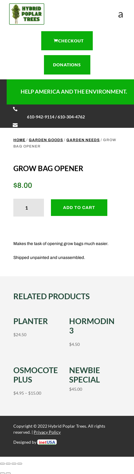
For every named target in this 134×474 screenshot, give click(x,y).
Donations (67, 64)
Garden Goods (46, 140)
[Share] (14, 464)
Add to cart (79, 207)
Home (19, 140)
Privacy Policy (47, 432)
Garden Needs (83, 140)
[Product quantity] (28, 208)
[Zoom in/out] (2, 464)
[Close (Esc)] (19, 464)
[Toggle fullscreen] (8, 464)
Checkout (71, 40)
